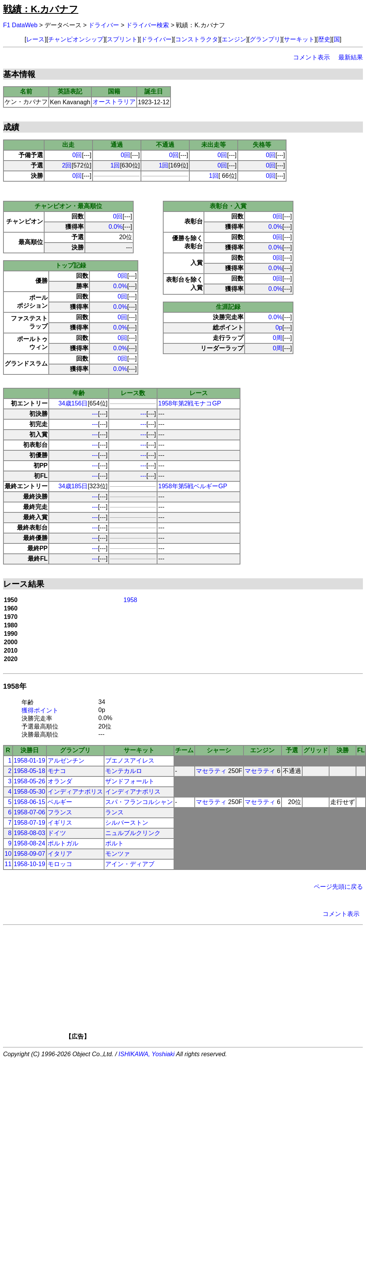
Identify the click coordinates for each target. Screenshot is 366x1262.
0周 (277, 338)
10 (8, 853)
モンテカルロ (123, 771)
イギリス (60, 822)
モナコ (57, 771)
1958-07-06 (29, 812)
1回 (115, 165)
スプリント (122, 39)
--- (95, 413)
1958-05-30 (29, 791)
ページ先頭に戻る (338, 886)
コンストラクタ (196, 39)
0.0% (116, 226)
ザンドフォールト (129, 781)
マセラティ (211, 771)
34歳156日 (73, 403)
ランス (114, 812)
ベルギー (60, 802)
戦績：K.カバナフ (40, 9)
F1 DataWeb (20, 25)
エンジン (234, 39)
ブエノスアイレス (129, 760)
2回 (67, 165)
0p (278, 327)
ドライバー (103, 25)
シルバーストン (126, 822)
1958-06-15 (29, 802)
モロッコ (60, 864)
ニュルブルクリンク (133, 833)
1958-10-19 (29, 864)
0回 (77, 155)
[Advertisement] (196, 985)
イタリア (60, 853)
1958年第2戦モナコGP (189, 403)
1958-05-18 (29, 771)
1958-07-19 (29, 822)
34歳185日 (73, 486)
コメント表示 (311, 57)
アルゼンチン (66, 760)
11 (8, 864)
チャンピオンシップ (75, 39)
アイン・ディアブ (129, 864)
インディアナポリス (75, 791)
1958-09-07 (29, 853)
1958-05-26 (29, 781)
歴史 (324, 39)
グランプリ (265, 39)
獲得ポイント (40, 710)
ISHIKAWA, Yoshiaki (147, 1054)
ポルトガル (63, 843)
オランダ (60, 781)
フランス (60, 812)
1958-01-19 (29, 760)
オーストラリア (114, 101)
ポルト (114, 843)
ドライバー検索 (147, 25)
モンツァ (117, 853)
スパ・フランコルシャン (139, 802)
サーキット (299, 39)
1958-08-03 (29, 833)
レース (35, 39)
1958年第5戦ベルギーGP (192, 486)
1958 (130, 600)
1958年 (14, 686)
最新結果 (350, 57)
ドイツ (57, 833)
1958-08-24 (29, 843)
